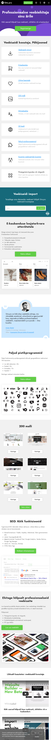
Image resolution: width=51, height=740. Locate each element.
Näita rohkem (25, 254)
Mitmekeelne (23, 111)
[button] (28, 2)
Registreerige (25, 28)
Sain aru (36, 733)
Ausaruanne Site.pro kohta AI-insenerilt (22, 332)
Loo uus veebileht (12, 627)
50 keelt (21, 126)
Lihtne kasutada (24, 80)
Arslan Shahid (10, 328)
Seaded (37, 736)
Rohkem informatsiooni (25, 551)
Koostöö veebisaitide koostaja (29, 157)
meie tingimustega (20, 736)
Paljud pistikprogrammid (27, 141)
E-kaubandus (23, 65)
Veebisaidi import (25, 50)
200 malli (21, 95)
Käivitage (13, 451)
